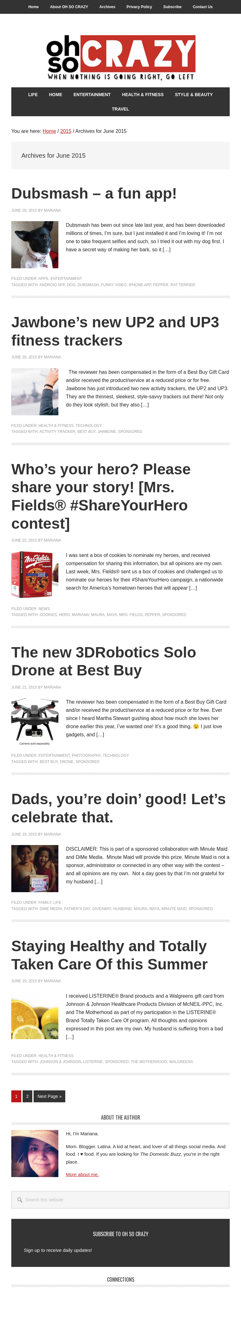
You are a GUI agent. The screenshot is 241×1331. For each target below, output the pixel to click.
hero (64, 615)
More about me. (82, 1174)
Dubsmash (88, 285)
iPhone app (140, 285)
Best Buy (87, 431)
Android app (52, 285)
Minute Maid (174, 909)
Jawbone (107, 431)
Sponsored (130, 431)
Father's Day (77, 909)
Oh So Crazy (120, 58)
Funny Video (114, 285)
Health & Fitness (56, 425)
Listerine (93, 1062)
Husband (122, 909)
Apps (43, 278)
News (44, 609)
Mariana (80, 615)
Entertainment (66, 278)
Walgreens (181, 1062)
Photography (86, 755)
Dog (71, 285)
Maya (112, 615)
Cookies (48, 615)
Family (45, 902)
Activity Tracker (57, 431)
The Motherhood (149, 1062)
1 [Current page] (18, 1098)
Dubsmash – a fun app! (94, 193)
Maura (98, 615)
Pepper (161, 285)
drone (66, 762)
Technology (89, 425)
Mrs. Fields (130, 615)
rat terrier (182, 285)
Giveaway (101, 909)
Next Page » (49, 1098)
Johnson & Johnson (60, 1062)
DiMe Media (51, 909)
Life (57, 902)
